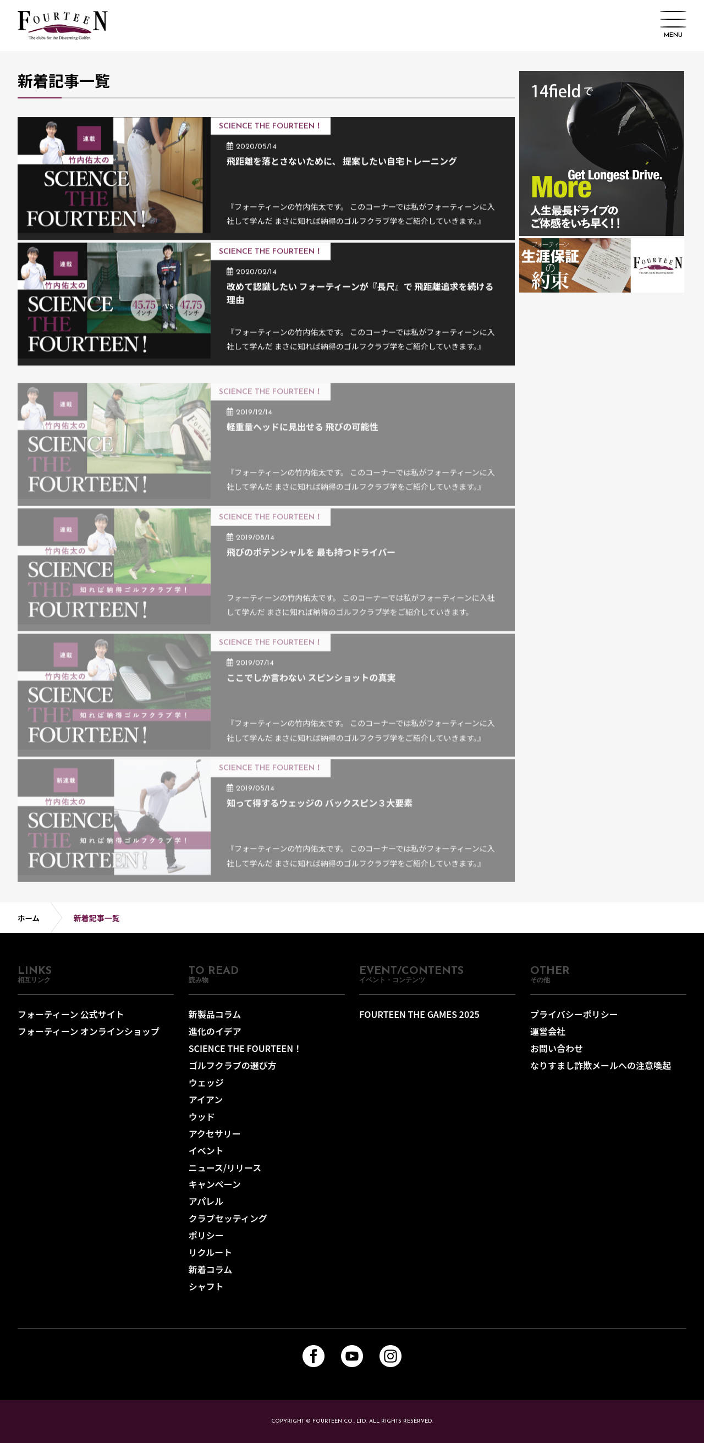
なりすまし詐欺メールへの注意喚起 (600, 1071)
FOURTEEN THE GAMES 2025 (419, 1021)
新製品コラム (215, 1021)
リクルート (211, 1252)
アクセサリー (215, 1137)
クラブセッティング (228, 1219)
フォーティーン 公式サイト (71, 1021)
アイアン (206, 1104)
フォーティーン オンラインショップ (89, 1038)
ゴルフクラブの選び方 (233, 1071)
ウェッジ (206, 1087)
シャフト (206, 1285)
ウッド (202, 1120)
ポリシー (206, 1235)
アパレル (206, 1202)
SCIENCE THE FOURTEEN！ (245, 1054)
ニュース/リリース (225, 1169)
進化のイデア (215, 1038)
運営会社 (547, 1038)
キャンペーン (215, 1186)
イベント (206, 1153)
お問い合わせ (556, 1054)
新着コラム (211, 1268)
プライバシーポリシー (574, 1021)
